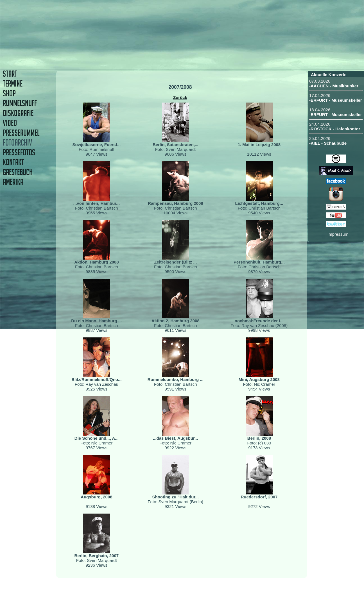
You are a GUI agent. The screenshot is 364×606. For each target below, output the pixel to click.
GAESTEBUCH (18, 172)
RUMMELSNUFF (20, 103)
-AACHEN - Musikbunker (333, 85)
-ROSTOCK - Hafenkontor (334, 128)
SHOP (9, 93)
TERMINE (12, 83)
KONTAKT (13, 162)
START (10, 73)
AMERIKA (13, 182)
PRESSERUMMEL (21, 132)
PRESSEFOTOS (19, 152)
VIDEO (10, 123)
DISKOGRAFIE (18, 113)
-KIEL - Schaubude (328, 143)
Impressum (337, 234)
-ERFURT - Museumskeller (335, 100)
